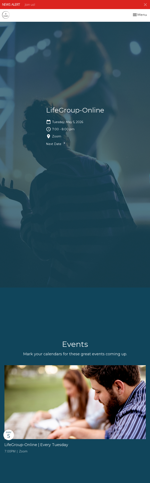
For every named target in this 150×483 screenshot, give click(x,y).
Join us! (30, 4)
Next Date (56, 143)
